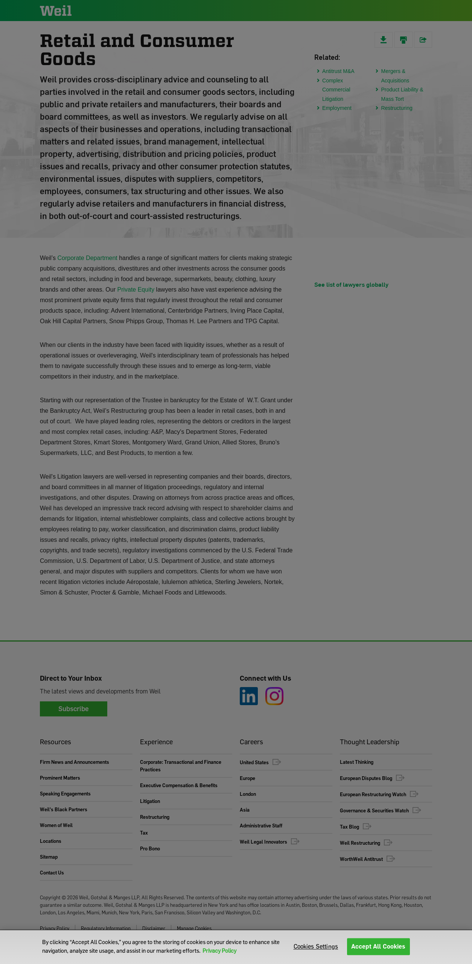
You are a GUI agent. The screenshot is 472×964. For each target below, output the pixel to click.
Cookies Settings (316, 946)
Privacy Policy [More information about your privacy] (219, 950)
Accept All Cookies (378, 946)
